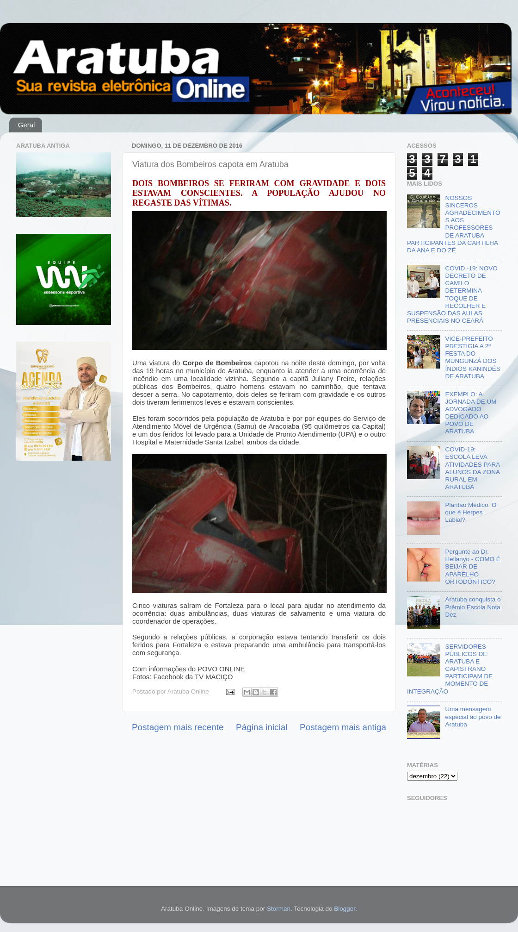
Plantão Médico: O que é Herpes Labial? (470, 512)
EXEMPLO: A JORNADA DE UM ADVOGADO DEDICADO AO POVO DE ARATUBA (470, 413)
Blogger (344, 908)
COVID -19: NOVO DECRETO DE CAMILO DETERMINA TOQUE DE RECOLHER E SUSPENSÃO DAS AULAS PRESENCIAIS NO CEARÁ (452, 294)
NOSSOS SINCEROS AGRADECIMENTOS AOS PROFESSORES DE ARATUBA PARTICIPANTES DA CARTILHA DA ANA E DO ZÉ (453, 224)
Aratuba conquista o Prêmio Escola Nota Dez (472, 607)
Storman (278, 908)
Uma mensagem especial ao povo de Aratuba (472, 716)
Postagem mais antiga (343, 727)
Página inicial (261, 727)
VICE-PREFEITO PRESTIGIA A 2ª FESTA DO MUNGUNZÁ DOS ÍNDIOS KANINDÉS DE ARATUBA (472, 357)
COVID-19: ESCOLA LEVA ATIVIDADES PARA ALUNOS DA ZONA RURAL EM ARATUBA (472, 468)
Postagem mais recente (177, 727)
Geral (26, 125)
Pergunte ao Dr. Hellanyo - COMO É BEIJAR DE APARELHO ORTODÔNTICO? (472, 566)
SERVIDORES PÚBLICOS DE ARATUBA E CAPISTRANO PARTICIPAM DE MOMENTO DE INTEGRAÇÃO (450, 669)
